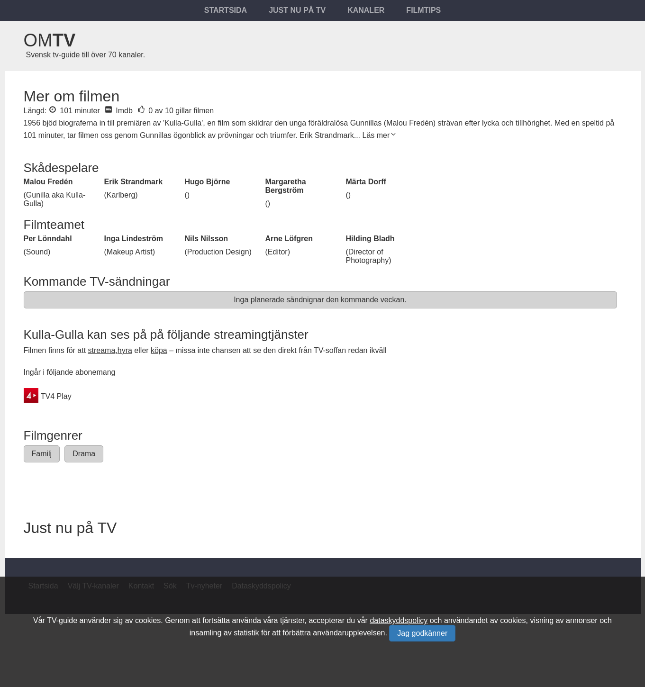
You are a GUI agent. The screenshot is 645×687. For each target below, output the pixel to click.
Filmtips (423, 10)
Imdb (119, 111)
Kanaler (365, 10)
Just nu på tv (297, 10)
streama (102, 350)
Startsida (225, 10)
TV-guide (62, 620)
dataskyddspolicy (398, 620)
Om (50, 40)
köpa (159, 350)
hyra (125, 350)
